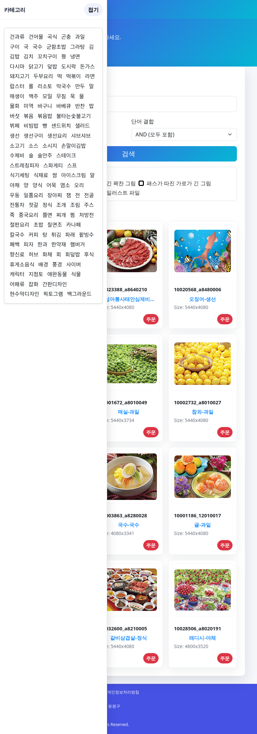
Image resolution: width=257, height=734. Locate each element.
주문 (151, 319)
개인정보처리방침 (123, 692)
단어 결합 (142, 121)
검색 (128, 153)
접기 (93, 9)
